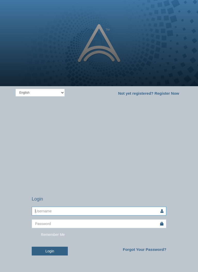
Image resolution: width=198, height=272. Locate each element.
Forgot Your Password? (144, 249)
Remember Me (48, 235)
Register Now (148, 93)
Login (49, 251)
